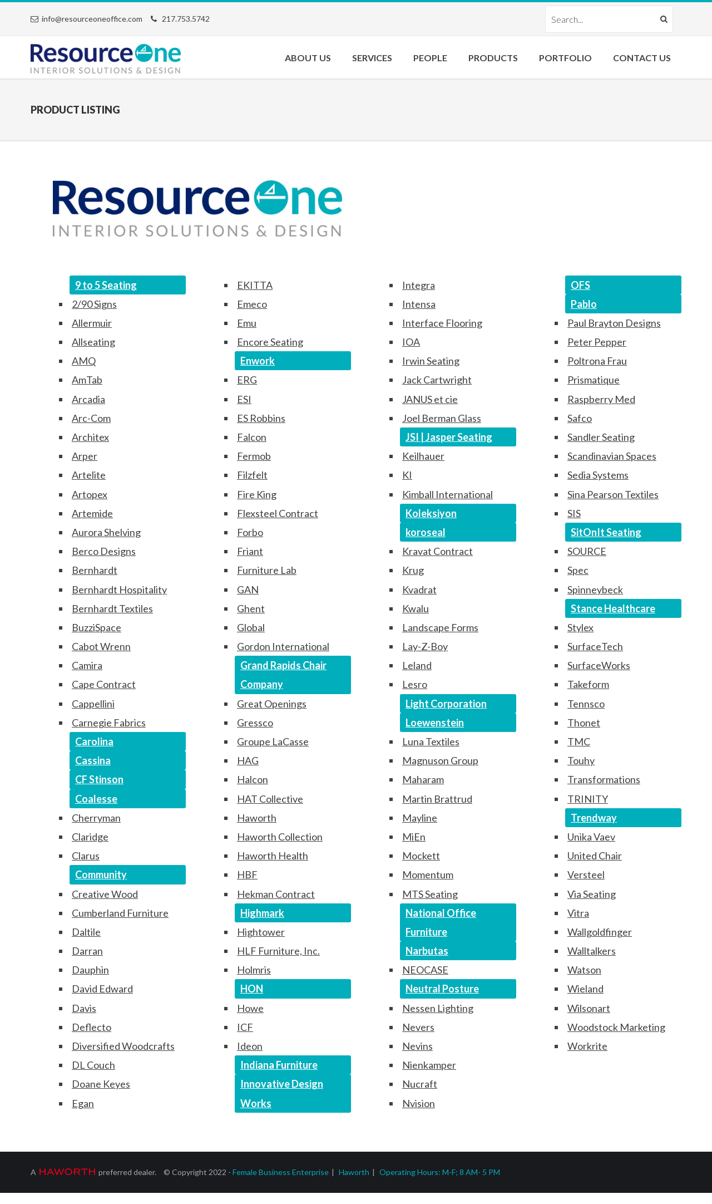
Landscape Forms (440, 627)
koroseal (426, 532)
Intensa (419, 304)
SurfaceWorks (598, 665)
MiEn (414, 836)
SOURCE (586, 551)
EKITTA (255, 285)
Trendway (594, 818)
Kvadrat (419, 589)
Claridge (90, 836)
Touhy (581, 760)
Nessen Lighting (437, 1008)
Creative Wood (105, 894)
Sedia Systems (598, 475)
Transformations (603, 779)
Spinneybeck (595, 589)
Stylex (580, 627)
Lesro (414, 684)
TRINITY (587, 799)
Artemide (92, 513)
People (430, 57)
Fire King (256, 494)
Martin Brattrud (437, 799)
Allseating (93, 342)
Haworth (256, 818)
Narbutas (427, 951)
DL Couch (93, 1065)
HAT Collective (270, 799)
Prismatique (593, 380)
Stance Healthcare (613, 608)
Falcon (251, 437)
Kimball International (447, 494)
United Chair (594, 855)
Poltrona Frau (597, 361)
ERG (247, 380)
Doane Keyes (101, 1084)
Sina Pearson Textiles (613, 494)
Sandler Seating (601, 437)
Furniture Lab (266, 570)
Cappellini (93, 703)
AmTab (87, 380)
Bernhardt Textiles (112, 608)
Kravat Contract (437, 551)
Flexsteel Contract (277, 513)
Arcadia (88, 399)
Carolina (94, 741)
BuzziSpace (96, 627)
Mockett (421, 855)
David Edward (102, 988)
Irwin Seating (430, 361)
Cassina (93, 760)
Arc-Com (91, 418)
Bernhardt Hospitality (119, 589)
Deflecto (91, 1027)
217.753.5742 (186, 18)
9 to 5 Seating (106, 285)
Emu (246, 323)
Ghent (251, 608)
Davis (84, 1008)
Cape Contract (104, 684)
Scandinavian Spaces (611, 456)
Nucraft (419, 1084)
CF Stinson (99, 779)
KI (407, 475)
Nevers (418, 1027)
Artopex (89, 494)
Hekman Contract (276, 894)
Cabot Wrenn (101, 646)
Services (372, 57)
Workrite (587, 1046)
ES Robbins (261, 418)
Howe (250, 1008)
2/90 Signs (94, 304)
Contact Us (642, 57)
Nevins (417, 1046)
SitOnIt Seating (606, 532)
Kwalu (415, 608)
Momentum (427, 874)
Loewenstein (435, 722)
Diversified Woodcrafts (123, 1046)
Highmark (262, 913)
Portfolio (565, 57)
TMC (578, 741)
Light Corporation (446, 703)
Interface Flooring (442, 323)
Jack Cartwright (437, 380)
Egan (83, 1103)
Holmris (254, 970)
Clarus (86, 855)
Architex (90, 437)
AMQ (84, 361)
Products (493, 57)
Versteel (586, 874)
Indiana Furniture (279, 1065)
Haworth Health (272, 855)
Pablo (584, 304)
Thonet (583, 722)
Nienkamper (429, 1065)
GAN (248, 589)
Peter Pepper (596, 342)
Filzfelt (252, 475)
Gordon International (283, 646)
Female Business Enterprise (281, 1172)
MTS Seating (430, 894)
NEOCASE (425, 970)
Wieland (585, 988)
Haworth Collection (280, 836)
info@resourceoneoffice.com (92, 18)
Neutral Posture (442, 988)
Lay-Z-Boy (425, 646)
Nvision (418, 1103)
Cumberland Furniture (120, 913)
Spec (578, 570)
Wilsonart (588, 1008)
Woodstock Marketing (616, 1027)
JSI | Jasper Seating (449, 437)
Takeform (588, 684)
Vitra (578, 913)
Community (101, 874)
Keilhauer (423, 456)
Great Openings (271, 703)
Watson (584, 970)
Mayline (419, 818)
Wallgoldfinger (599, 932)
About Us (308, 57)
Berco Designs (104, 551)
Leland (417, 665)
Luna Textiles (430, 741)
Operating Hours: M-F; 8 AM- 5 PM (439, 1172)
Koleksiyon (431, 513)
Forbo (250, 532)
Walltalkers (591, 951)
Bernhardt (94, 570)
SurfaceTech (595, 646)
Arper (84, 456)
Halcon (252, 779)
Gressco (255, 722)
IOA (411, 342)
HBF (247, 874)
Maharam (423, 779)
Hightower (261, 932)
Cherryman (96, 818)
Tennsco (586, 703)
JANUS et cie (430, 399)
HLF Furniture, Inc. (278, 951)
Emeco (252, 304)
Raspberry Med (601, 399)
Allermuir (92, 323)
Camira (87, 665)
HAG (248, 760)
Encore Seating (270, 342)
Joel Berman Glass (441, 418)
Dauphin (90, 970)
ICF (245, 1027)
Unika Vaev (591, 836)
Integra (418, 285)
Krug (413, 570)
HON (251, 988)
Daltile (86, 932)
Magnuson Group (440, 760)
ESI (244, 399)
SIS (574, 513)
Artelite (89, 475)
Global (251, 627)
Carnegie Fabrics (109, 722)
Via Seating (591, 894)
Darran (87, 951)
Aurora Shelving (106, 532)
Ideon (250, 1046)
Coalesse (96, 799)
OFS (580, 285)
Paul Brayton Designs (614, 323)
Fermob (254, 456)
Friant (250, 551)
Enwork (257, 361)
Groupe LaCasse (273, 741)
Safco (579, 418)
